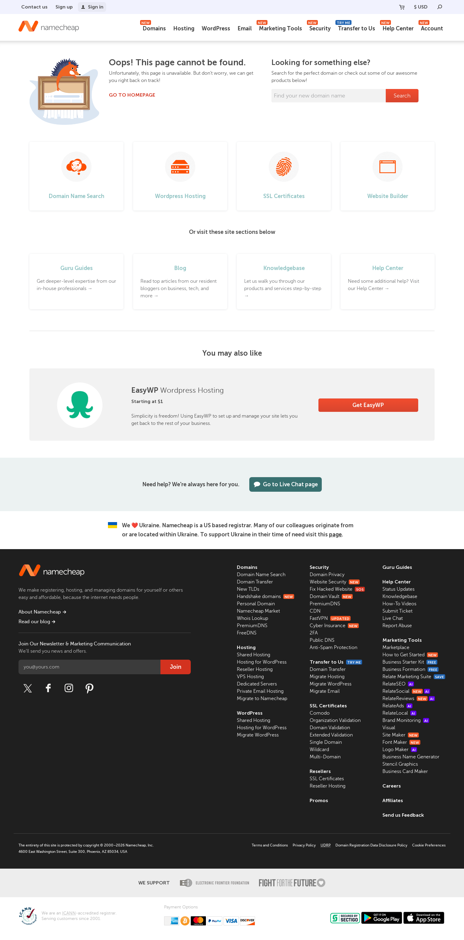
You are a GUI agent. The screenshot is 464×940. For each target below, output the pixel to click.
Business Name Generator (410, 757)
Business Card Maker (405, 771)
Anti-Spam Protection (333, 647)
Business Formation (410, 669)
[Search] (440, 7)
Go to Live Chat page (285, 484)
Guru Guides (397, 567)
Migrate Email (325, 691)
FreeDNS (247, 633)
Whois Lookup (252, 618)
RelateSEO (398, 684)
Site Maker (400, 735)
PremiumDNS (252, 625)
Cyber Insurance (334, 625)
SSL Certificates (328, 706)
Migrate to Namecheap (262, 698)
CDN (315, 611)
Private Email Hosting (260, 691)
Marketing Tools (279, 28)
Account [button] (431, 28)
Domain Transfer (255, 582)
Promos (319, 800)
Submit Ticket (397, 611)
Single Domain (326, 742)
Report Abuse (397, 625)
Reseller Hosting (255, 669)
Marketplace (395, 647)
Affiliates (392, 800)
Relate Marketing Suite (413, 676)
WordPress (216, 28)
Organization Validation (335, 720)
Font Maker (401, 742)
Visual (388, 727)
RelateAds (397, 706)
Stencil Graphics (400, 764)
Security (319, 28)
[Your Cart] (402, 7)
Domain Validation (330, 727)
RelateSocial (406, 691)
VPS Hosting (250, 676)
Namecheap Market (258, 611)
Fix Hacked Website (337, 589)
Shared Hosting (253, 655)
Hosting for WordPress (262, 662)
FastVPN (330, 618)
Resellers (320, 771)
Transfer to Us (355, 28)
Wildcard (319, 749)
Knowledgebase (399, 596)
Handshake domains (265, 596)
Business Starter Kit (409, 662)
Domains (153, 28)
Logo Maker (399, 749)
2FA (314, 633)
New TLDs (248, 589)
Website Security (335, 582)
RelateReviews (408, 698)
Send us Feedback (403, 815)
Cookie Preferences (429, 845)
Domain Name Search (261, 574)
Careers (391, 786)
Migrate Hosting (327, 676)
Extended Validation (331, 735)
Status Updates (398, 589)
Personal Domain (256, 604)
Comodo (320, 713)
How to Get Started (410, 655)
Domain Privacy (327, 574)
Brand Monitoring (405, 720)
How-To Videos (399, 604)
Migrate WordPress (258, 735)
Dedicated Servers (257, 684)
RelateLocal (399, 713)
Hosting (183, 28)
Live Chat (392, 618)
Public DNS (322, 640)
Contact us (34, 7)
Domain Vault (331, 596)
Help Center (397, 28)
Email (244, 28)
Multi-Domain (325, 757)
